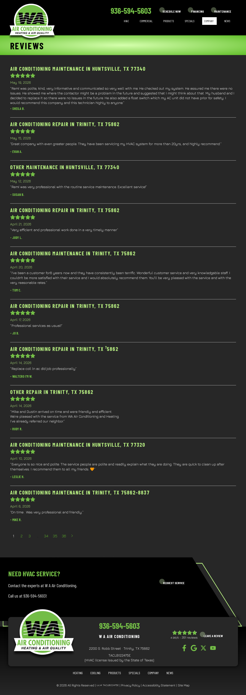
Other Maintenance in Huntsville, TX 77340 (64, 167)
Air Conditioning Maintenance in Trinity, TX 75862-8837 (80, 492)
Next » (72, 536)
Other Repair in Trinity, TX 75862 (52, 392)
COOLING (95, 673)
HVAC (126, 21)
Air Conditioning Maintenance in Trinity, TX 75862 (73, 253)
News (227, 21)
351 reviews (190, 637)
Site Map (184, 685)
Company (209, 21)
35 (55, 536)
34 (46, 536)
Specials (190, 21)
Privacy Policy (130, 685)
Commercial (146, 21)
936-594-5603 (131, 10)
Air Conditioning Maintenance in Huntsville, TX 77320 (77, 444)
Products (168, 21)
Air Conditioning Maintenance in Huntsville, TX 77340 (78, 68)
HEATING (78, 673)
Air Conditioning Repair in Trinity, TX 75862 (65, 124)
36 (64, 536)
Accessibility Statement (158, 685)
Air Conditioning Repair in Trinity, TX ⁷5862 (64, 349)
